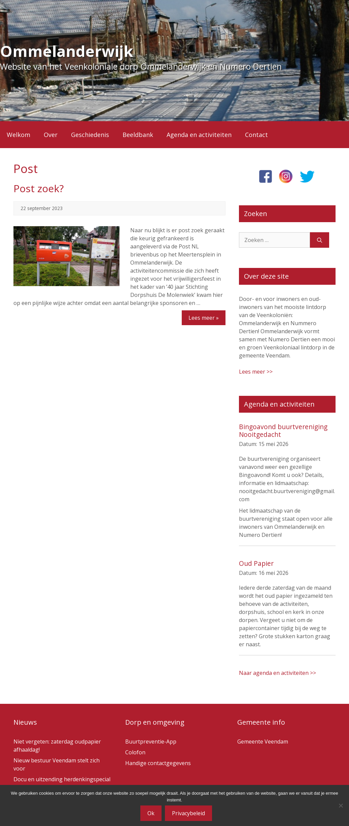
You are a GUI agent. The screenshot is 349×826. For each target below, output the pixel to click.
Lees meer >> (256, 371)
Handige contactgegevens (158, 763)
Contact (256, 135)
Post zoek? (38, 188)
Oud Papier (256, 563)
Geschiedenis (90, 135)
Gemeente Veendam (262, 741)
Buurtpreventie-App (150, 741)
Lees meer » (203, 317)
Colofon (135, 752)
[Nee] (340, 805)
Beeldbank (138, 135)
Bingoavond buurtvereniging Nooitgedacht (283, 430)
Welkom (18, 135)
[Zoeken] (319, 240)
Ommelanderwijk (66, 51)
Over (51, 135)
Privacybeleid (188, 813)
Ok (150, 813)
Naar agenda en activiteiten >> (277, 673)
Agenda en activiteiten (199, 135)
